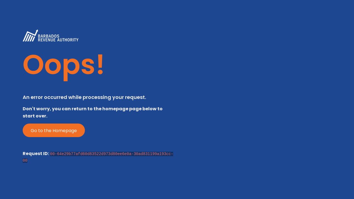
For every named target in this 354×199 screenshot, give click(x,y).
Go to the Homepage (54, 130)
